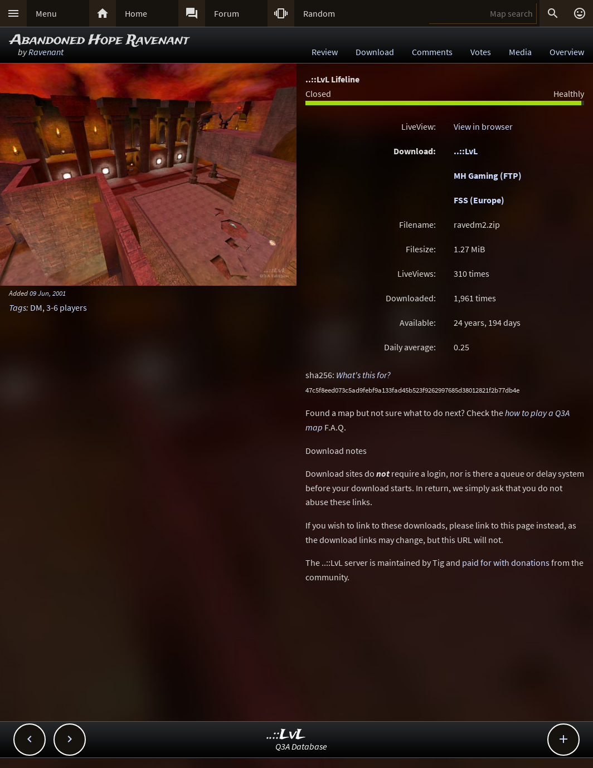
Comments (432, 51)
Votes (480, 51)
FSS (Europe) (479, 200)
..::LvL (466, 150)
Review (325, 51)
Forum (226, 13)
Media (520, 51)
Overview (567, 51)
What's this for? (363, 374)
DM (36, 307)
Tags (17, 307)
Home (136, 13)
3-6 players (66, 307)
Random (319, 13)
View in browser (483, 126)
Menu (46, 13)
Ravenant (46, 51)
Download (375, 51)
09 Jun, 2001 (48, 292)
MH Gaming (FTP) (488, 175)
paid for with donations (506, 562)
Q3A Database (301, 746)
